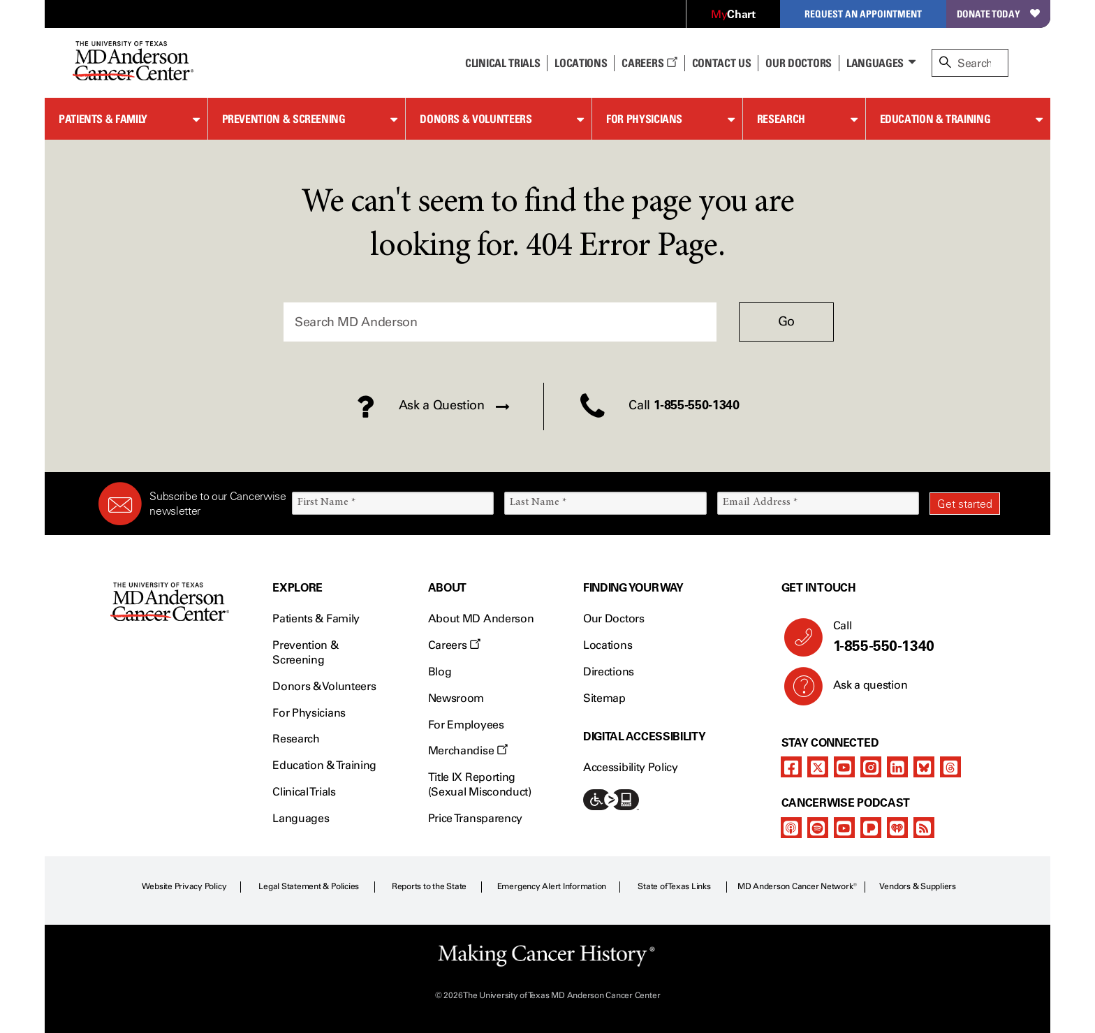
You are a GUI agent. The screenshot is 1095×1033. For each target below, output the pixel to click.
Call (911, 637)
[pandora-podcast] (871, 827)
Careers (649, 63)
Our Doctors (798, 63)
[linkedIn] (897, 766)
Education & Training (935, 119)
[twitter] (817, 766)
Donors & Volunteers (475, 119)
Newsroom (456, 698)
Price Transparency (475, 818)
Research (781, 119)
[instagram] (871, 766)
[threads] (950, 766)
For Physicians (644, 119)
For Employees (466, 724)
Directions (608, 671)
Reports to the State (429, 886)
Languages (875, 63)
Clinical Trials (502, 63)
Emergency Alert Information (552, 886)
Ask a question (862, 690)
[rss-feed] (924, 827)
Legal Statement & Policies (308, 886)
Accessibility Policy (630, 767)
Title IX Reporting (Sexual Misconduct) (479, 784)
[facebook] (791, 766)
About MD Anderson (481, 618)
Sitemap (604, 698)
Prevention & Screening (284, 119)
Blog (440, 671)
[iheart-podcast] (897, 827)
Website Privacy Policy (184, 886)
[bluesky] (924, 766)
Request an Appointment (863, 14)
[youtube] (844, 766)
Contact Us (721, 63)
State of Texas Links (674, 886)
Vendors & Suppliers (917, 886)
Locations (607, 645)
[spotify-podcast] (817, 827)
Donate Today (998, 14)
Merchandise (468, 750)
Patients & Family (103, 119)
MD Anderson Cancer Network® (797, 886)
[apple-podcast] (791, 827)
